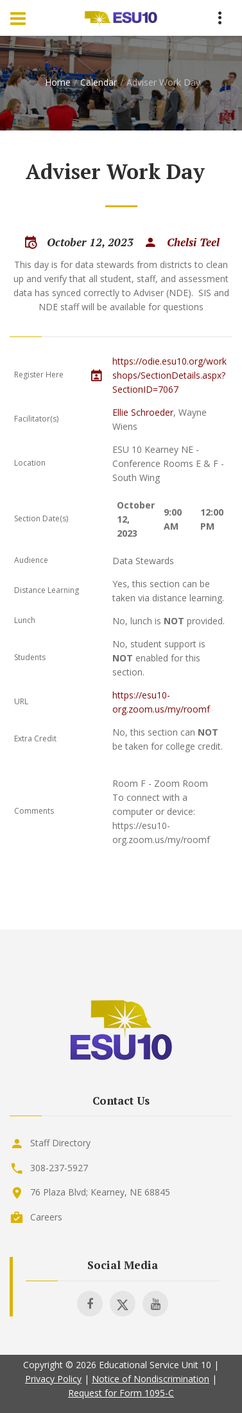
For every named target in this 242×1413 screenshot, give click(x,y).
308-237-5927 (59, 1168)
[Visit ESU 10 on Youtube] (155, 1303)
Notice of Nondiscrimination (150, 1379)
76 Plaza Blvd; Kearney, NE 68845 (100, 1192)
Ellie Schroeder (142, 412)
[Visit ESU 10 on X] (122, 1303)
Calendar (98, 82)
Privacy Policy (53, 1379)
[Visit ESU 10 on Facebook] (90, 1303)
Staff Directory (60, 1143)
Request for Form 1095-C (121, 1393)
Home (58, 82)
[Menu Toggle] (18, 18)
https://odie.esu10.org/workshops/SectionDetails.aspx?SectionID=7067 (169, 375)
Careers (46, 1217)
